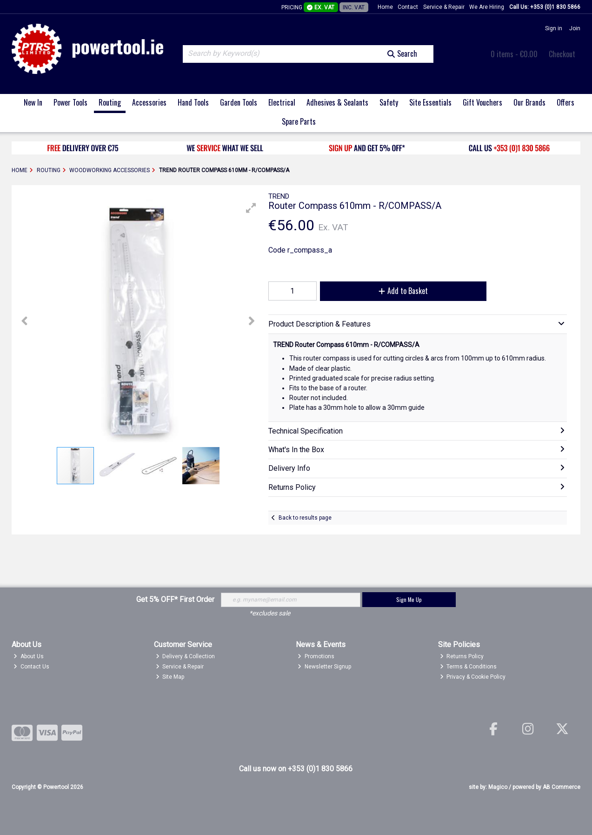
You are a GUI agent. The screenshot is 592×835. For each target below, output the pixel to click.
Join (574, 28)
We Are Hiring (486, 7)
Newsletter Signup (324, 666)
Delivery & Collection (185, 656)
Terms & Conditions (468, 666)
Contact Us (31, 666)
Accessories (149, 102)
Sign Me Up (409, 599)
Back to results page (305, 517)
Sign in (553, 28)
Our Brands (529, 102)
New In (33, 102)
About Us (28, 656)
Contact (408, 7)
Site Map (170, 677)
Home (385, 7)
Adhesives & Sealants (337, 102)
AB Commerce (561, 787)
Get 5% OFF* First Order (175, 599)
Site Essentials (430, 102)
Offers (565, 102)
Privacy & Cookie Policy (473, 677)
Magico (497, 787)
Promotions (316, 656)
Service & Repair (444, 7)
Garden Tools (238, 102)
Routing (110, 102)
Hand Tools (193, 102)
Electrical (281, 102)
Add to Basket (403, 290)
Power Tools (70, 102)
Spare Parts (299, 121)
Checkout (562, 54)
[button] (251, 207)
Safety (388, 102)
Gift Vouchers (482, 102)
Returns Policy (462, 656)
